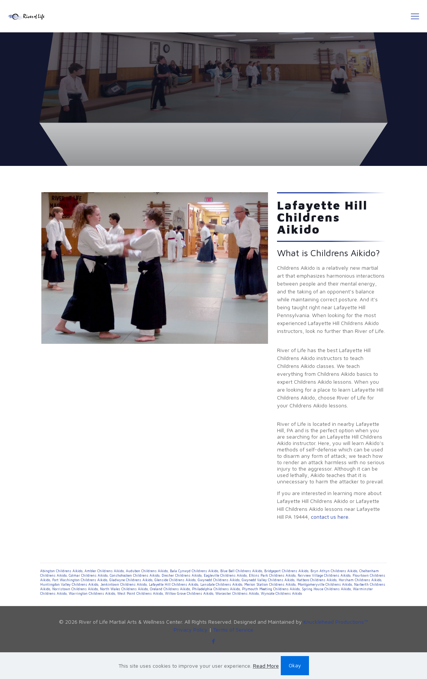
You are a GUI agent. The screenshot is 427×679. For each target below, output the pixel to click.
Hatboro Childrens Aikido (316, 580)
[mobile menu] (415, 16)
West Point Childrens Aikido (140, 593)
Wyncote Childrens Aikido (281, 593)
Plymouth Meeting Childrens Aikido (271, 589)
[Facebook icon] (214, 641)
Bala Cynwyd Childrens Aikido (194, 571)
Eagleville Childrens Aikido (225, 575)
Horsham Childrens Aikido (360, 580)
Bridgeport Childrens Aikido (286, 571)
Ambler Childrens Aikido (104, 571)
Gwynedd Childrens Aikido (218, 580)
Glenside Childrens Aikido (174, 580)
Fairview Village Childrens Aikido (324, 575)
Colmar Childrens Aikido (88, 575)
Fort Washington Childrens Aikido (79, 580)
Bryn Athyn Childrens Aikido (333, 571)
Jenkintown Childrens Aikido (123, 584)
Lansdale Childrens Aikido (221, 584)
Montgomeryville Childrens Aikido (325, 584)
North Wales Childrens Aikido (124, 589)
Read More (266, 665)
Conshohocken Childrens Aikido (134, 575)
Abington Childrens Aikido (61, 571)
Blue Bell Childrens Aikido (241, 571)
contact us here (329, 516)
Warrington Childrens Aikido (92, 593)
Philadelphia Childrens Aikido (216, 589)
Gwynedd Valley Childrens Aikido (268, 580)
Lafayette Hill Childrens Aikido (173, 584)
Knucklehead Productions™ (335, 621)
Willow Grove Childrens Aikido (189, 593)
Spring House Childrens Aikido (326, 589)
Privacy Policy (190, 629)
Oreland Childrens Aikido (170, 589)
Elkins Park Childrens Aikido (272, 575)
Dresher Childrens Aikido (181, 575)
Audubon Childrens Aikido (147, 571)
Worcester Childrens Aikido (237, 593)
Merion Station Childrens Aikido (269, 584)
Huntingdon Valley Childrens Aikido (69, 584)
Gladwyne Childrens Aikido (130, 580)
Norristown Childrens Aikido (75, 589)
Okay (295, 665)
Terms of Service (233, 629)
